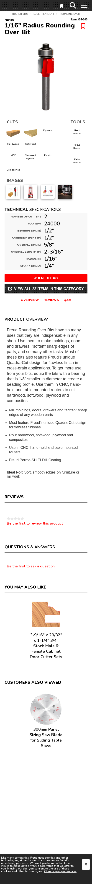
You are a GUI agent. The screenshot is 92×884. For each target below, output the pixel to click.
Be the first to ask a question (31, 566)
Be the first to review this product (35, 523)
